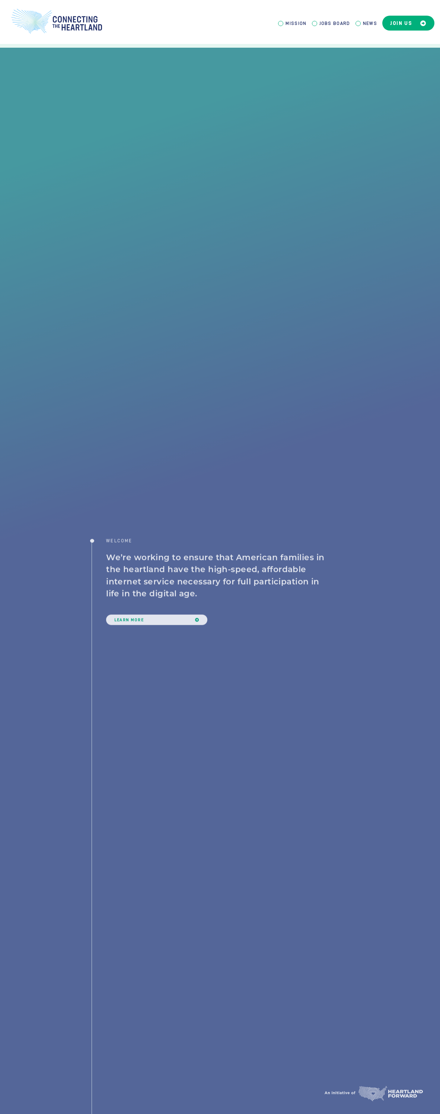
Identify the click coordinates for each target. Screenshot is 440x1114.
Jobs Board (334, 23)
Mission (296, 23)
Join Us (408, 23)
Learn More (156, 633)
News (370, 23)
